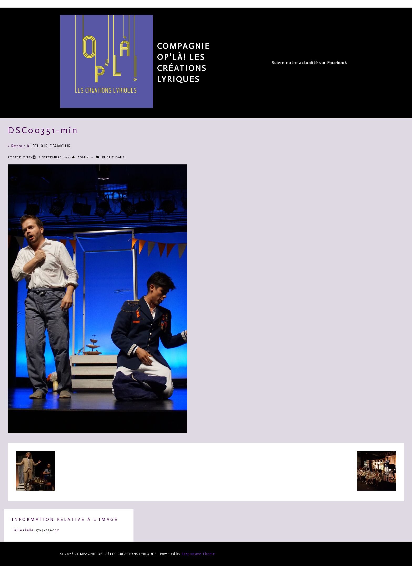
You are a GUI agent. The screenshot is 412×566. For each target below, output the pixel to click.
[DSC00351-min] (54, 157)
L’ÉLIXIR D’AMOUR (50, 145)
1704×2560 (45, 530)
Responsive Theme (198, 554)
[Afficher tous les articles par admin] (81, 157)
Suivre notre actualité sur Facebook (309, 62)
